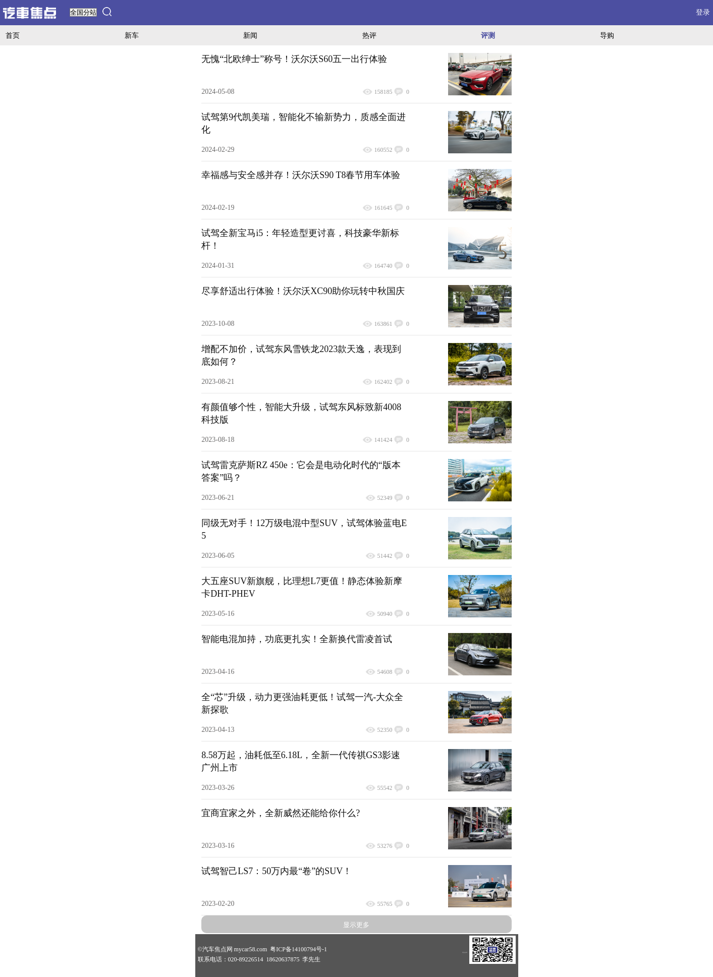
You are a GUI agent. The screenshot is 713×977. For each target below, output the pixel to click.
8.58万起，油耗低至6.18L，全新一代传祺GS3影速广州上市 (300, 761)
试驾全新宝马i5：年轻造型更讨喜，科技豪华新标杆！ (300, 239)
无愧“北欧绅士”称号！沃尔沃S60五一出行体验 (294, 59)
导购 (607, 35)
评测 (488, 35)
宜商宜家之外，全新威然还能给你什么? (280, 813)
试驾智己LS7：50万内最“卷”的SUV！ (276, 871)
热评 (369, 35)
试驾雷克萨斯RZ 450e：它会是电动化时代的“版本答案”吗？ (300, 471)
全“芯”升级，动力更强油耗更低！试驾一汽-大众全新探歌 (302, 703)
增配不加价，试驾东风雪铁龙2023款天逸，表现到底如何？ (301, 355)
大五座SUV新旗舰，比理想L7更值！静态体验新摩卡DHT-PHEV (301, 587)
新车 (132, 35)
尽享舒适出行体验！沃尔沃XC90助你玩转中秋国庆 (303, 291)
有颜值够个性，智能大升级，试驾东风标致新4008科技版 (301, 413)
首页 (13, 35)
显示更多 (356, 925)
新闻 (250, 35)
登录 (703, 12)
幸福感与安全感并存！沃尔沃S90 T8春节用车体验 (300, 175)
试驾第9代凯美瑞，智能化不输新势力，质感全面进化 (303, 123)
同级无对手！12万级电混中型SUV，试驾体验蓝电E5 (304, 529)
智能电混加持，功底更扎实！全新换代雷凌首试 (296, 639)
